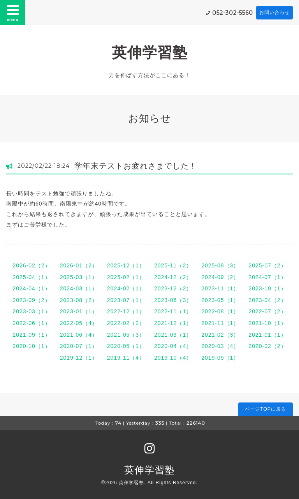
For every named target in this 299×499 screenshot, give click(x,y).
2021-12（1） (173, 323)
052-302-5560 (232, 12)
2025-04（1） (31, 277)
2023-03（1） (31, 311)
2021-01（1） (267, 335)
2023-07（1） (126, 300)
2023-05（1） (220, 300)
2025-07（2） (267, 265)
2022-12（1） (126, 311)
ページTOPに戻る (265, 409)
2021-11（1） (220, 323)
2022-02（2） (126, 323)
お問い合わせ (274, 12)
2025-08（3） (220, 265)
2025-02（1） (126, 277)
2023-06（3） (173, 300)
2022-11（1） (173, 311)
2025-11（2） (173, 265)
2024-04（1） (31, 288)
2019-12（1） (79, 358)
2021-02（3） (220, 335)
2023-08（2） (79, 300)
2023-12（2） (173, 288)
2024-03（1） (79, 288)
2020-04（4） (173, 346)
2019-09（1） (220, 358)
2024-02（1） (126, 288)
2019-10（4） (173, 358)
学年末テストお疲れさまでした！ (135, 166)
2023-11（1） (220, 288)
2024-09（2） (220, 277)
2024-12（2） (173, 277)
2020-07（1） (79, 346)
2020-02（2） (267, 346)
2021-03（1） (173, 335)
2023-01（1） (79, 311)
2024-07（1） (267, 277)
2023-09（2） (31, 300)
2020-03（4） (220, 346)
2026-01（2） (79, 265)
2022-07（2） (267, 311)
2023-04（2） (267, 300)
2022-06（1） (31, 323)
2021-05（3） (126, 335)
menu (13, 12)
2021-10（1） (267, 323)
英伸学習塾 (150, 52)
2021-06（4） (79, 335)
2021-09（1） (31, 335)
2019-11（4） (126, 358)
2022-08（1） (220, 311)
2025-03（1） (79, 277)
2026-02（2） (31, 265)
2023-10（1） (267, 288)
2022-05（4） (79, 323)
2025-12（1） (126, 265)
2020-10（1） (31, 346)
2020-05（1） (126, 346)
